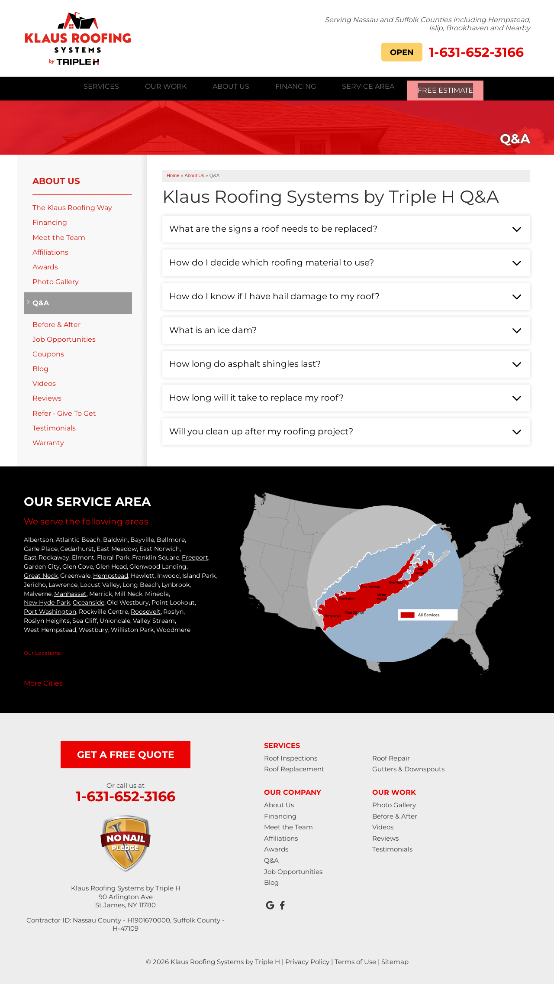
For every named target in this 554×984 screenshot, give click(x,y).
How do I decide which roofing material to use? (271, 261)
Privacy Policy (307, 960)
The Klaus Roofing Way (72, 206)
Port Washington (50, 610)
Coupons (48, 353)
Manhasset (70, 592)
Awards (45, 266)
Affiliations (50, 251)
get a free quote (125, 753)
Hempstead (110, 574)
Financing (49, 221)
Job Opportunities (64, 338)
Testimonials (54, 427)
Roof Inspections (290, 757)
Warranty (48, 441)
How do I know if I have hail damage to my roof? (274, 295)
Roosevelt (146, 610)
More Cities (43, 682)
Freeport (195, 556)
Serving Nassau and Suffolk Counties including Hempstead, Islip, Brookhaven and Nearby (427, 23)
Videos (44, 382)
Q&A (40, 302)
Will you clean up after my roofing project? (261, 430)
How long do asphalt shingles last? (245, 362)
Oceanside (88, 601)
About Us (56, 179)
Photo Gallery (55, 280)
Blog (40, 367)
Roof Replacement (294, 768)
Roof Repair (391, 757)
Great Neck (41, 574)
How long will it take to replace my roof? (256, 396)
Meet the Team (58, 236)
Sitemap (395, 960)
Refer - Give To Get (64, 412)
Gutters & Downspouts (408, 768)
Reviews (46, 397)
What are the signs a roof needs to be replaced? (273, 227)
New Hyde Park (47, 601)
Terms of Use (355, 960)
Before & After (56, 323)
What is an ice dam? (213, 329)
